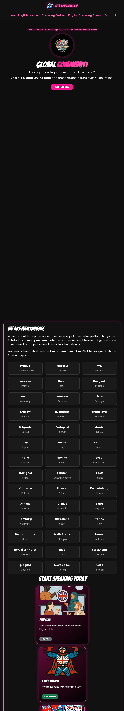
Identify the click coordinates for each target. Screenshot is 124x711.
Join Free (46, 639)
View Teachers (50, 697)
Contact (110, 15)
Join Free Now (62, 86)
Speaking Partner (54, 15)
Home (12, 15)
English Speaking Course (85, 15)
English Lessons (28, 15)
